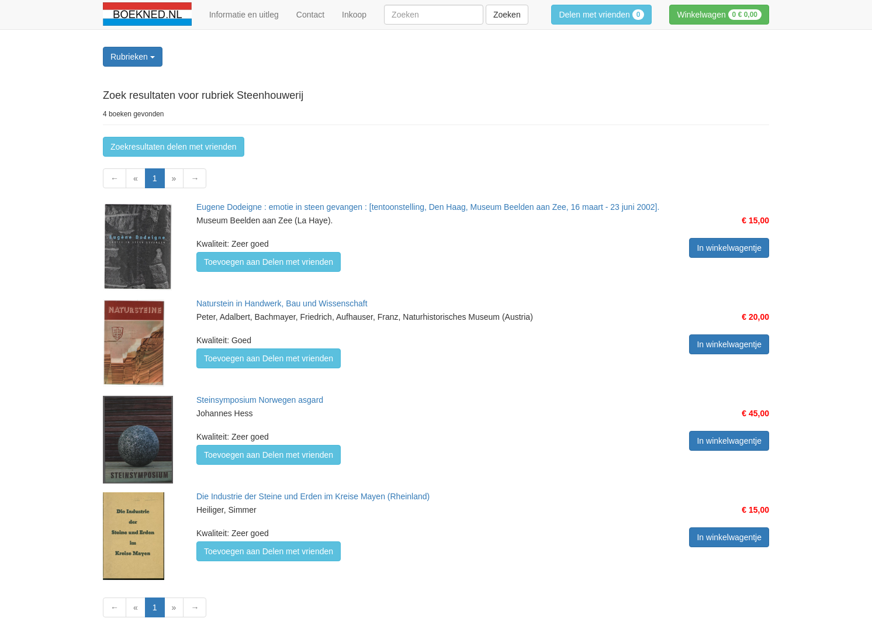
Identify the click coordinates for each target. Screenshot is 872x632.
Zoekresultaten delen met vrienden (173, 146)
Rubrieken (132, 56)
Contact (310, 14)
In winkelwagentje (729, 248)
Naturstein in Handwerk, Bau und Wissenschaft (282, 303)
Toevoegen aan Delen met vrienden (268, 262)
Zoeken (507, 14)
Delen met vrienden (601, 14)
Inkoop (354, 14)
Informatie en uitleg (244, 14)
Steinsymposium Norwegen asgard (259, 400)
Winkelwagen (719, 14)
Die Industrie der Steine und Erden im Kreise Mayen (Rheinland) (313, 496)
